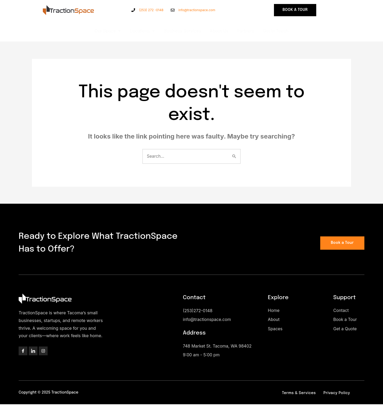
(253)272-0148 (198, 311)
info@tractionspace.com (196, 10)
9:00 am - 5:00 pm (201, 355)
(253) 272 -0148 (151, 10)
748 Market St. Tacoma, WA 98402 (218, 346)
